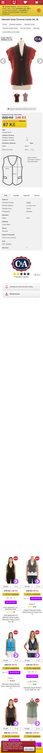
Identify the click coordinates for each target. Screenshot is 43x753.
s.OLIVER (32, 681)
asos (10, 678)
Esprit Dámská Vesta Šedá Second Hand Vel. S (32, 612)
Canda (28, 202)
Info (5, 195)
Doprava (27, 195)
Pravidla (16, 195)
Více (37, 275)
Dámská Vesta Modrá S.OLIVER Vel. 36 (32, 689)
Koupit (5, 586)
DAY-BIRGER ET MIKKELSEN (10, 608)
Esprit (32, 604)
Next (39, 61)
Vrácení (37, 195)
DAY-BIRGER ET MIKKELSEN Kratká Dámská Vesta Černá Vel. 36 (10, 619)
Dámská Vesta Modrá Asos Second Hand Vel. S (10, 686)
